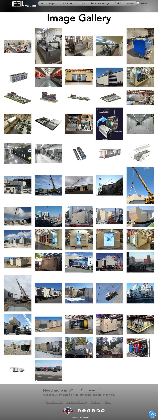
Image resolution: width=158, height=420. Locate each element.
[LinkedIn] (98, 410)
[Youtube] (103, 410)
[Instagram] (84, 410)
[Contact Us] (91, 390)
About (108, 402)
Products (95, 402)
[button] (99, 3)
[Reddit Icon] (79, 410)
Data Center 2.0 (54, 402)
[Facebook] (88, 410)
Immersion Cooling (76, 402)
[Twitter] (93, 410)
